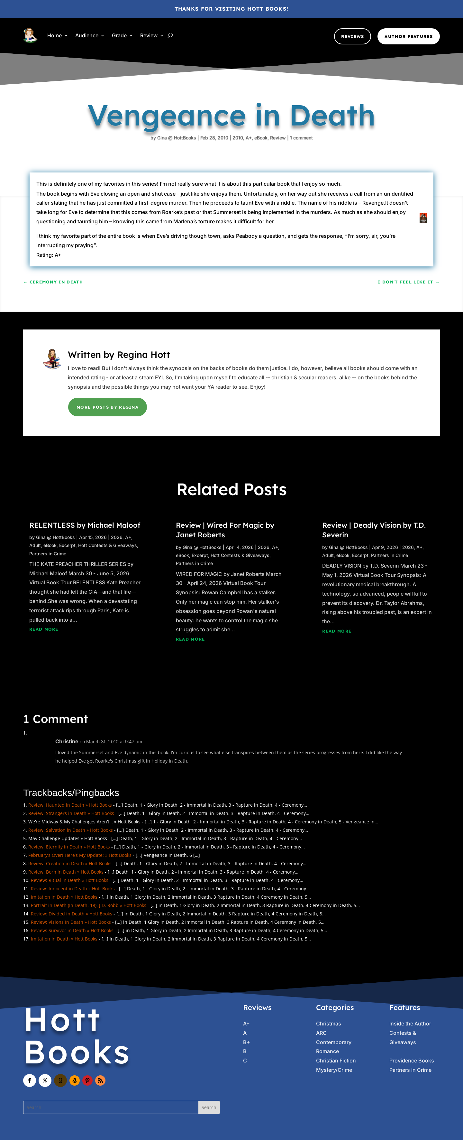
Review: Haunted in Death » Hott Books (70, 805)
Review (149, 35)
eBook (244, 151)
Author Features (409, 36)
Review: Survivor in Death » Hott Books (72, 930)
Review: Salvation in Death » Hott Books (70, 830)
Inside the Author (410, 1023)
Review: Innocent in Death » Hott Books (73, 888)
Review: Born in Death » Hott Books (66, 872)
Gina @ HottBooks (177, 100)
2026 (117, 537)
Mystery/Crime (334, 1070)
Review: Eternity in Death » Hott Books (69, 847)
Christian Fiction (336, 1060)
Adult (35, 545)
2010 (226, 137)
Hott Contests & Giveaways (107, 545)
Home (54, 35)
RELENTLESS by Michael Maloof (85, 525)
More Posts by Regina (108, 407)
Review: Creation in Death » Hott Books (70, 863)
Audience (86, 35)
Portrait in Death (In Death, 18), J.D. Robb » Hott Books (88, 905)
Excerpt (67, 545)
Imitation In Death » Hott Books (64, 897)
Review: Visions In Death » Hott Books (71, 922)
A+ (234, 144)
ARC (321, 1033)
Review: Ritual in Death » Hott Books (69, 880)
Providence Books (411, 1060)
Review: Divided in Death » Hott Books (71, 914)
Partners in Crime (47, 553)
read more (44, 629)
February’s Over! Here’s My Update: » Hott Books (80, 855)
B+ (246, 1042)
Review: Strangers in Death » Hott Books (71, 813)
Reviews (352, 36)
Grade (119, 35)
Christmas (328, 1023)
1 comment (276, 176)
